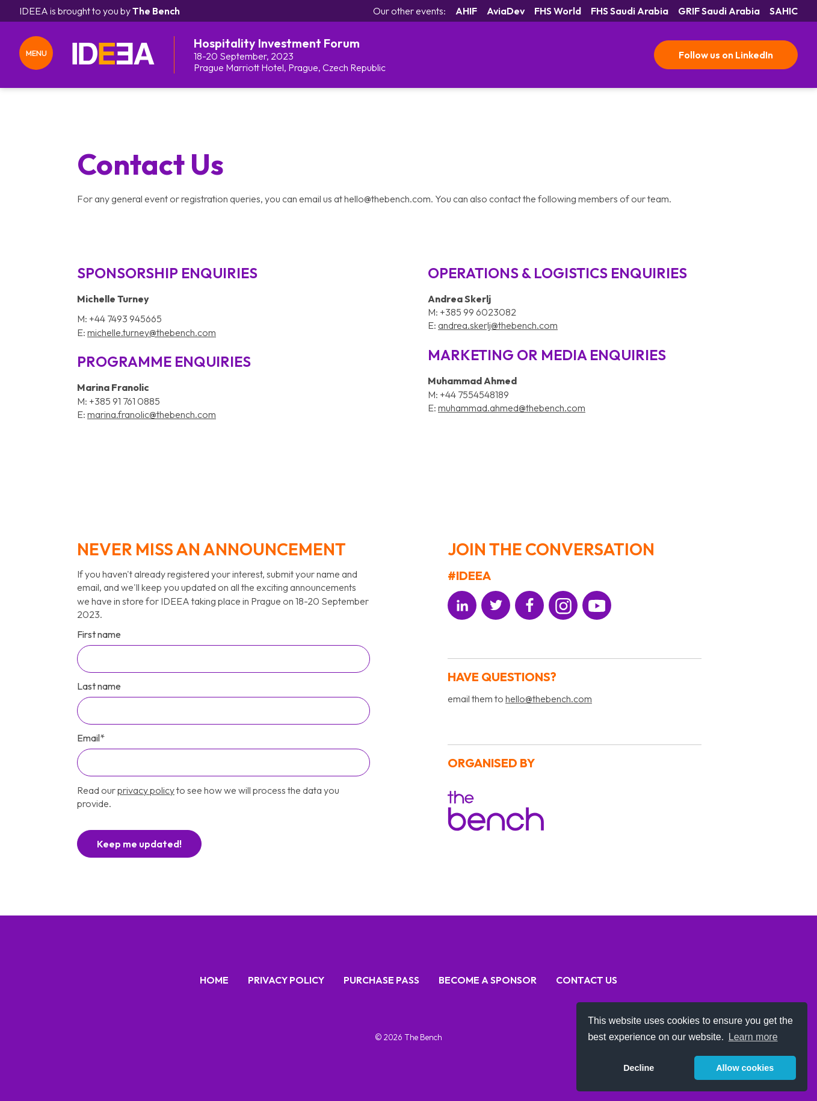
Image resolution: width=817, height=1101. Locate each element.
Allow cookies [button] (745, 1068)
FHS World (557, 11)
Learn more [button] (753, 1037)
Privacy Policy (286, 980)
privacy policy (145, 790)
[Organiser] (496, 812)
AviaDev (506, 11)
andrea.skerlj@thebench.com (498, 325)
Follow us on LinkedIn (725, 55)
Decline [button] (638, 1068)
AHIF (466, 11)
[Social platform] (462, 605)
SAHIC (783, 11)
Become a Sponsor (488, 980)
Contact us (586, 980)
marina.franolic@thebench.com (151, 414)
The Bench (156, 11)
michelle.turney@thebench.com (151, 332)
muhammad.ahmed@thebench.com (511, 408)
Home (214, 980)
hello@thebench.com (548, 699)
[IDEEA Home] (113, 55)
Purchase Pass (381, 980)
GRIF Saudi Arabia (719, 11)
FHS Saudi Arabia (629, 11)
